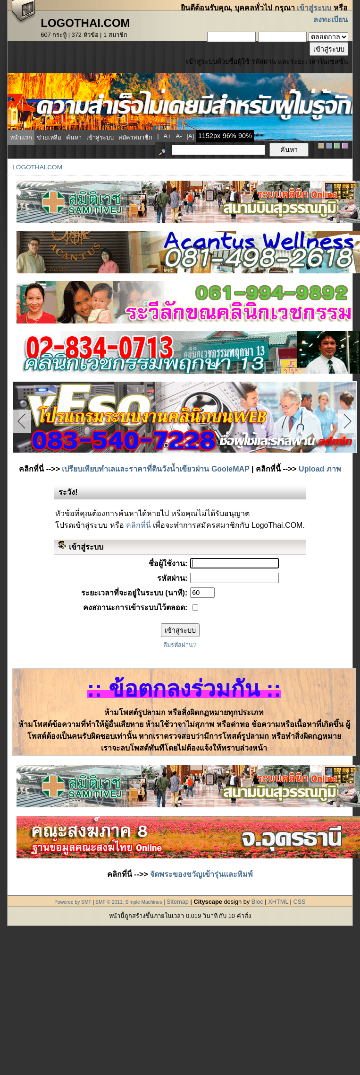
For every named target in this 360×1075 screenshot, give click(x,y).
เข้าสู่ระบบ (314, 8)
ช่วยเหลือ (49, 137)
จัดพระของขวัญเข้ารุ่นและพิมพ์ (201, 874)
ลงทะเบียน (330, 20)
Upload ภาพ (320, 469)
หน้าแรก (21, 137)
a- (179, 136)
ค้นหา (74, 137)
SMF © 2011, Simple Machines (128, 902)
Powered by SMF (73, 902)
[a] (190, 136)
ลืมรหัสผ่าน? (179, 644)
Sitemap (178, 901)
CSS (299, 901)
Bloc (257, 901)
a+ (167, 136)
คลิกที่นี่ (138, 525)
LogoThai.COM (37, 167)
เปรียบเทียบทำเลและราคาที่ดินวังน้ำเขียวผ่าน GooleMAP (155, 469)
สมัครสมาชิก (135, 137)
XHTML (278, 901)
